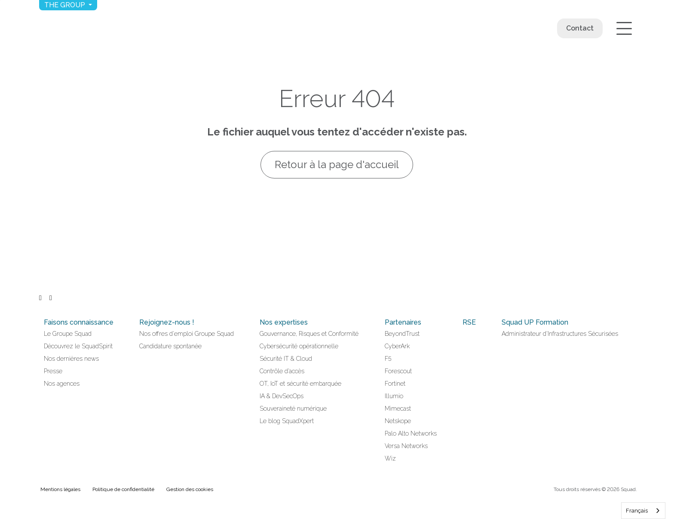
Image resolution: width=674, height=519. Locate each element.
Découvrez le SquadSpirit (78, 346)
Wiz (390, 458)
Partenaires (403, 322)
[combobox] (643, 510)
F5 (388, 358)
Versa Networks (406, 445)
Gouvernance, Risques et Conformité (309, 333)
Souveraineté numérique (293, 408)
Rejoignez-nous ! (166, 322)
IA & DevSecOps (281, 396)
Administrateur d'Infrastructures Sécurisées (560, 333)
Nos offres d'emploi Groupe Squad (186, 333)
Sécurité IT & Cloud (286, 358)
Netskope (398, 421)
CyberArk (397, 346)
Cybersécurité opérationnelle (299, 346)
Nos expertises (284, 322)
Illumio (394, 396)
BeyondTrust (402, 333)
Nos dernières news (71, 358)
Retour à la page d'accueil (337, 164)
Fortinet (395, 383)
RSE (469, 322)
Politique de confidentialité (123, 489)
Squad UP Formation (535, 322)
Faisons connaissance (78, 322)
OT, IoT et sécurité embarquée (300, 383)
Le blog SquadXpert (287, 421)
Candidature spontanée (170, 346)
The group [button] (65, 5)
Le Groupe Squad (68, 333)
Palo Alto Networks (411, 433)
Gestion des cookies (189, 489)
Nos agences (62, 383)
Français (637, 510)
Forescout (398, 371)
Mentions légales (60, 489)
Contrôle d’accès (282, 371)
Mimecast (398, 408)
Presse (53, 371)
